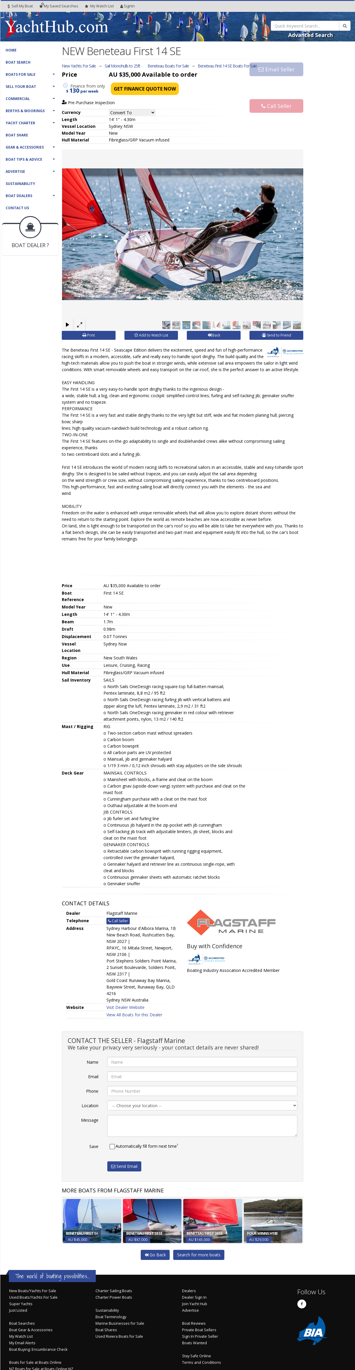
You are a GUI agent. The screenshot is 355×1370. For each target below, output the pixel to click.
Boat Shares (106, 1329)
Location (90, 1105)
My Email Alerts (22, 1342)
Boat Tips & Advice (24, 159)
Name (92, 1062)
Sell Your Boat (21, 86)
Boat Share (17, 135)
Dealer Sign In (194, 1297)
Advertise (15, 171)
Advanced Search (310, 34)
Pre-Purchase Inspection (88, 102)
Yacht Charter (20, 122)
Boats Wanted (194, 1342)
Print (88, 335)
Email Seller (276, 77)
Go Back (155, 1255)
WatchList (99, 6)
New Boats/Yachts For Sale (32, 1290)
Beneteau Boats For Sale (168, 66)
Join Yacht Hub (194, 1303)
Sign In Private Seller (200, 1336)
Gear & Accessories (25, 147)
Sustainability (20, 183)
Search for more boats (199, 1255)
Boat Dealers (19, 195)
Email (93, 1076)
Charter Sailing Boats (113, 1290)
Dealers (189, 1290)
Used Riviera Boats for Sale (119, 1336)
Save (93, 1146)
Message (89, 1120)
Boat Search (18, 62)
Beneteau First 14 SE (227, 66)
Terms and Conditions (201, 1362)
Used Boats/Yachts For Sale (33, 1297)
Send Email (124, 1166)
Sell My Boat (20, 6)
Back (214, 335)
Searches (58, 6)
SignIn (127, 6)
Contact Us (17, 207)
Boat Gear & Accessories (31, 1329)
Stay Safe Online (196, 1355)
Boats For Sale (20, 74)
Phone (92, 1091)
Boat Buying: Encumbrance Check (38, 1349)
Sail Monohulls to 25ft (122, 66)
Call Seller (276, 97)
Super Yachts (21, 1303)
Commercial (18, 98)
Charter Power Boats (113, 1297)
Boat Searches (22, 1323)
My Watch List (21, 1336)
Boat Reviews (194, 1323)
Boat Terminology (110, 1316)
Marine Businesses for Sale (119, 1323)
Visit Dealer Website (125, 1007)
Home (11, 50)
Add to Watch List (151, 335)
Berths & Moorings (25, 110)
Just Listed (18, 1310)
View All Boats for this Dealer (134, 1015)
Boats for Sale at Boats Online (35, 1362)
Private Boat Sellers (199, 1329)
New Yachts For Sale (79, 66)
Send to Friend (276, 335)
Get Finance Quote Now (145, 89)
